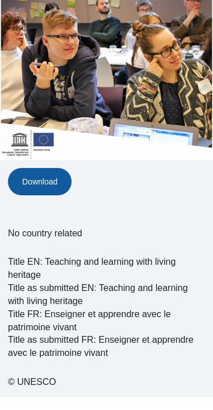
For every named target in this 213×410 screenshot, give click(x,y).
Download (39, 181)
